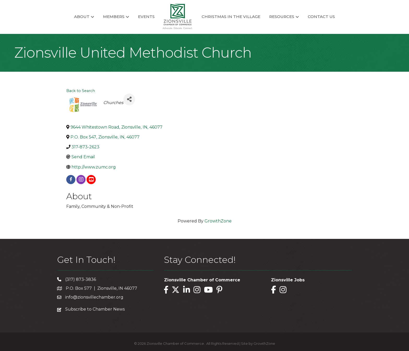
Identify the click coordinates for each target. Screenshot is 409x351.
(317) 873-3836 (80, 279)
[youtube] (91, 179)
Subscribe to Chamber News (95, 309)
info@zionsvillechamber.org (94, 297)
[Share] (129, 99)
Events (146, 16)
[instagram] (81, 179)
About (81, 16)
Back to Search (80, 90)
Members (113, 16)
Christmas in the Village (231, 16)
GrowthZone (218, 221)
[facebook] (70, 179)
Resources (281, 16)
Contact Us (321, 16)
